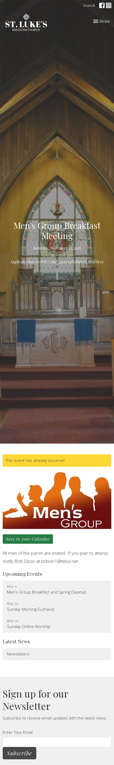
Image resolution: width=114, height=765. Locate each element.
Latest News (16, 641)
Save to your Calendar (28, 539)
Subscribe (19, 753)
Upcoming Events (22, 574)
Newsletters (18, 654)
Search (89, 5)
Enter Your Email (18, 732)
